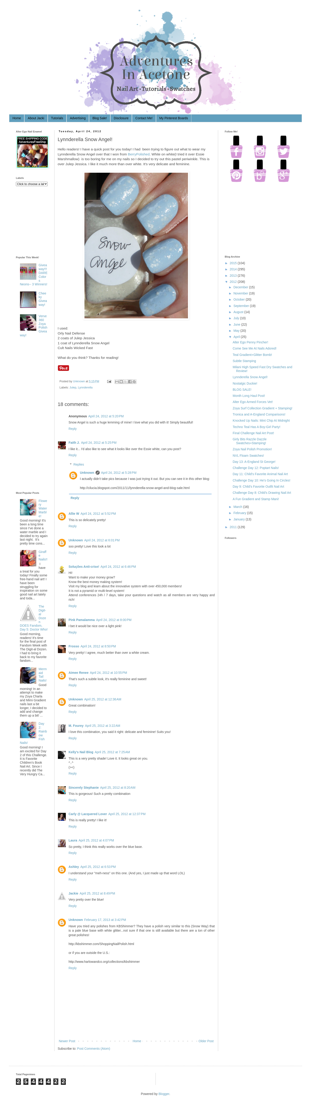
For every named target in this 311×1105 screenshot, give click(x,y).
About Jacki (36, 118)
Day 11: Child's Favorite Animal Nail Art (260, 474)
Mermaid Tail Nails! (43, 674)
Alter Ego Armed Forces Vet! (253, 402)
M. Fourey (76, 725)
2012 (233, 282)
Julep (72, 387)
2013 (233, 275)
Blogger (163, 1094)
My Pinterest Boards (173, 118)
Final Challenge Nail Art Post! (253, 433)
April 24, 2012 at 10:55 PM (108, 672)
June (236, 324)
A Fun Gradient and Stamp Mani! (256, 499)
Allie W (74, 513)
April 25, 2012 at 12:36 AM (102, 699)
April (236, 337)
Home (16, 118)
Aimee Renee (79, 672)
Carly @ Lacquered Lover (88, 814)
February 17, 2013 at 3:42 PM (105, 920)
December (240, 287)
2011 (233, 527)
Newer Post (67, 1041)
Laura (73, 840)
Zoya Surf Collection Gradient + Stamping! (262, 408)
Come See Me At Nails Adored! (254, 348)
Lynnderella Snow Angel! (250, 377)
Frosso (74, 646)
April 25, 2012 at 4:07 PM (96, 840)
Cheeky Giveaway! (43, 299)
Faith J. (74, 442)
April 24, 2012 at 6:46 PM (118, 566)
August (238, 312)
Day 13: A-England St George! (254, 462)
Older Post (206, 1041)
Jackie (73, 893)
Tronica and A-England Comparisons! (259, 414)
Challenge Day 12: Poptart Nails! (256, 468)
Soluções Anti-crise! (84, 566)
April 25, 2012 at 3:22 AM (102, 725)
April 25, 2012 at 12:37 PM (127, 814)
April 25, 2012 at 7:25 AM (112, 752)
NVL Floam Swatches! (248, 455)
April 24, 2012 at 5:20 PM (106, 416)
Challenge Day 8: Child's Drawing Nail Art (262, 492)
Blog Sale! (99, 118)
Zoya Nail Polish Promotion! (252, 449)
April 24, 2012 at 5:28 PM (118, 472)
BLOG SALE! (242, 389)
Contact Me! (143, 118)
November (240, 293)
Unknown (79, 381)
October (239, 299)
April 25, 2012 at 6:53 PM (98, 867)
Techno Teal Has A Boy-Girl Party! (256, 427)
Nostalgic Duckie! (245, 383)
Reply (73, 429)
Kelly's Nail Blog (81, 752)
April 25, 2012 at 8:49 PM (97, 893)
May (236, 330)
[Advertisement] (34, 415)
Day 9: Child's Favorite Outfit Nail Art (258, 486)
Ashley (74, 867)
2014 (233, 269)
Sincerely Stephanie (84, 787)
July (236, 318)
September (241, 306)
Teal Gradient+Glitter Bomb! (252, 355)
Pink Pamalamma (82, 620)
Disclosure (121, 118)
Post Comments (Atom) (93, 1048)
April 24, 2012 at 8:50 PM (98, 646)
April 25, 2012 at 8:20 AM (117, 787)
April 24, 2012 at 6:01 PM (102, 540)
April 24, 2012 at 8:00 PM (113, 620)
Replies (78, 464)
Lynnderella (85, 387)
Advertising (78, 118)
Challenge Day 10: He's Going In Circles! (261, 480)
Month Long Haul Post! (249, 396)
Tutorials (57, 118)
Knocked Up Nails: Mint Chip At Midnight (261, 420)
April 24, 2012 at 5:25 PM (98, 442)
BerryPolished (139, 154)
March (237, 507)
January (239, 519)
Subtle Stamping (244, 361)
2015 (233, 263)
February (239, 513)
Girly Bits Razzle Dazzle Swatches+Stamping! (250, 441)
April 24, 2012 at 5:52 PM (98, 513)
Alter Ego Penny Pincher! (250, 342)
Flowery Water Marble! (43, 508)
